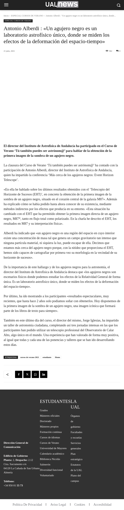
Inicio (6, 15)
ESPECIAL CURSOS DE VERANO (27, 15)
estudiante (47, 357)
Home (57, 357)
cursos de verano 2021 (29, 357)
